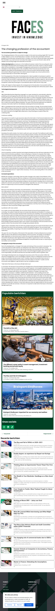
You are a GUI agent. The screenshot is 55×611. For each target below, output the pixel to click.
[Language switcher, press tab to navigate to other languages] (11, 7)
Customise (9, 604)
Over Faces (6, 589)
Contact (30, 587)
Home (4, 584)
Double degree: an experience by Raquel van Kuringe (32, 454)
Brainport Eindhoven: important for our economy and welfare (25, 412)
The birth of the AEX (10, 328)
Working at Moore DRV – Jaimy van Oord (28, 500)
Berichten (5, 587)
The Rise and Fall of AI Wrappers (14, 376)
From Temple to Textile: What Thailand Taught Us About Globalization (33, 490)
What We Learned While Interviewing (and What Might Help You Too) (32, 512)
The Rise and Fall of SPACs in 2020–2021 (28, 442)
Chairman (5, 330)
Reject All (19, 604)
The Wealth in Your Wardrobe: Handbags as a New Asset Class (33, 477)
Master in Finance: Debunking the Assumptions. (30, 562)
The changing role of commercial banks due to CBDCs (32, 538)
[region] (19, 600)
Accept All (29, 604)
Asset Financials (32, 584)
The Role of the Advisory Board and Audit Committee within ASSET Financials (32, 525)
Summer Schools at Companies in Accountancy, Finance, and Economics (33, 549)
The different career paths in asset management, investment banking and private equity (25, 365)
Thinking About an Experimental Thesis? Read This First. (33, 465)
